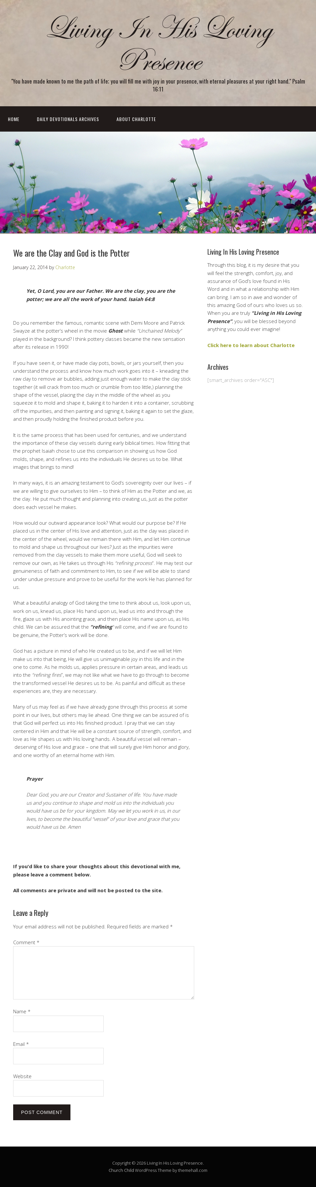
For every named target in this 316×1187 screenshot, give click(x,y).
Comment (26, 942)
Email (21, 1044)
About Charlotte (136, 118)
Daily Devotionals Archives (68, 118)
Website (22, 1076)
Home (13, 118)
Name (22, 1011)
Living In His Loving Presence (158, 45)
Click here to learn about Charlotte (251, 345)
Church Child (121, 1170)
